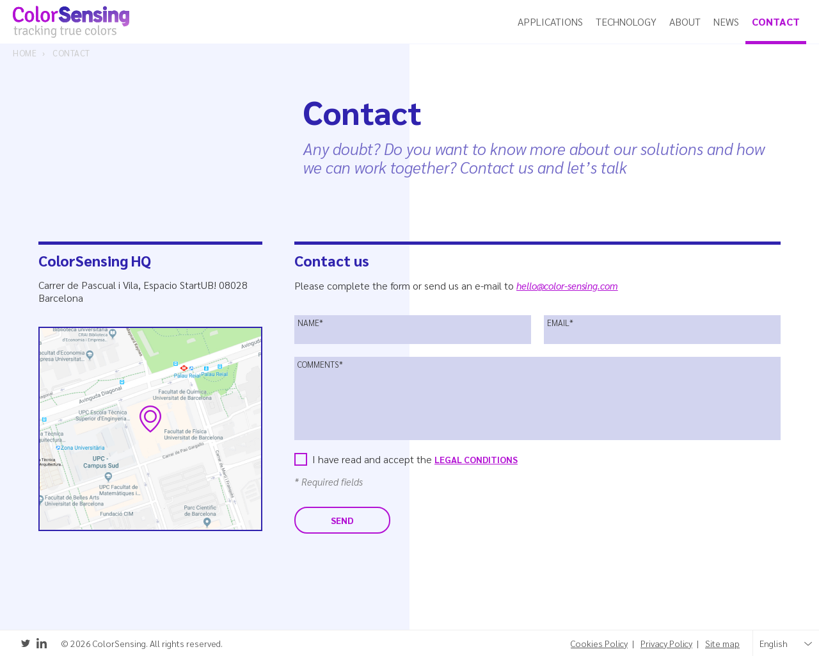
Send (342, 520)
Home (24, 53)
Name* (310, 323)
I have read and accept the (415, 459)
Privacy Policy (666, 643)
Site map (722, 643)
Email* (560, 323)
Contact (71, 53)
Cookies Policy (599, 643)
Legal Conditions (476, 459)
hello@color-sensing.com (567, 285)
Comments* (320, 364)
